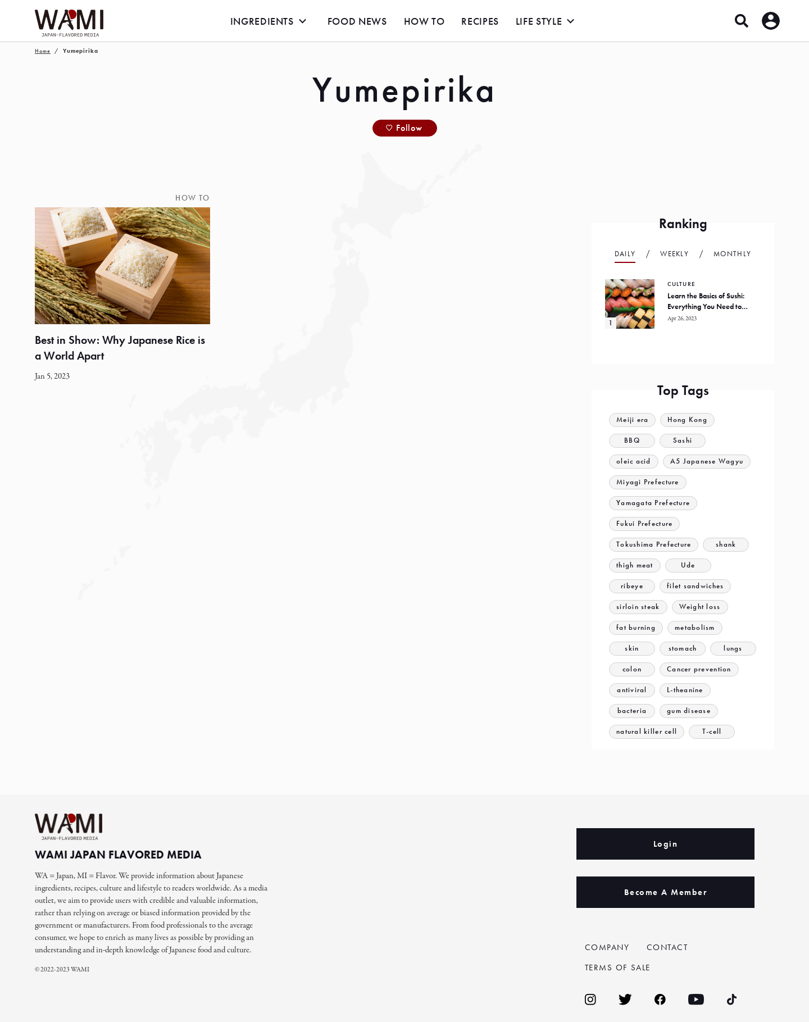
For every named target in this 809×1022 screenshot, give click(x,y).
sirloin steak (638, 607)
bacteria (632, 711)
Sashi (683, 441)
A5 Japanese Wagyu (707, 461)
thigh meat (634, 565)
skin (632, 648)
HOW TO (424, 21)
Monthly (732, 253)
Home (43, 50)
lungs (733, 648)
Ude (688, 565)
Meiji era (632, 420)
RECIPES (479, 21)
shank (726, 544)
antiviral (632, 690)
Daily (625, 253)
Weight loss (700, 607)
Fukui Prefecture (644, 524)
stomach (682, 648)
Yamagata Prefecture (653, 503)
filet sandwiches (695, 586)
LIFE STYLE (539, 21)
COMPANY (607, 947)
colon (632, 669)
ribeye (632, 586)
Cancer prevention (699, 669)
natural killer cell (647, 732)
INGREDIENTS (262, 21)
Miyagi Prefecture (647, 482)
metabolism (695, 628)
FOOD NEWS (357, 21)
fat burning (636, 628)
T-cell (712, 732)
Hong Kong (688, 420)
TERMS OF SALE (618, 967)
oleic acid (633, 461)
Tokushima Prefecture (654, 544)
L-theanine (685, 690)
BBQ (632, 441)
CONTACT (667, 947)
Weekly (674, 253)
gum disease (689, 711)
